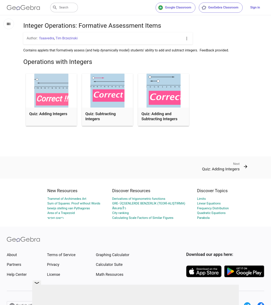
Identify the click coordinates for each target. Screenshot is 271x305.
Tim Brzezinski (67, 38)
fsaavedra (46, 38)
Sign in (255, 7)
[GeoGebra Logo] (23, 7)
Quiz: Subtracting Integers (100, 116)
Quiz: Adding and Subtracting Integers (159, 116)
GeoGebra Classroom (219, 7)
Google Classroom (174, 7)
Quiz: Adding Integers (48, 114)
